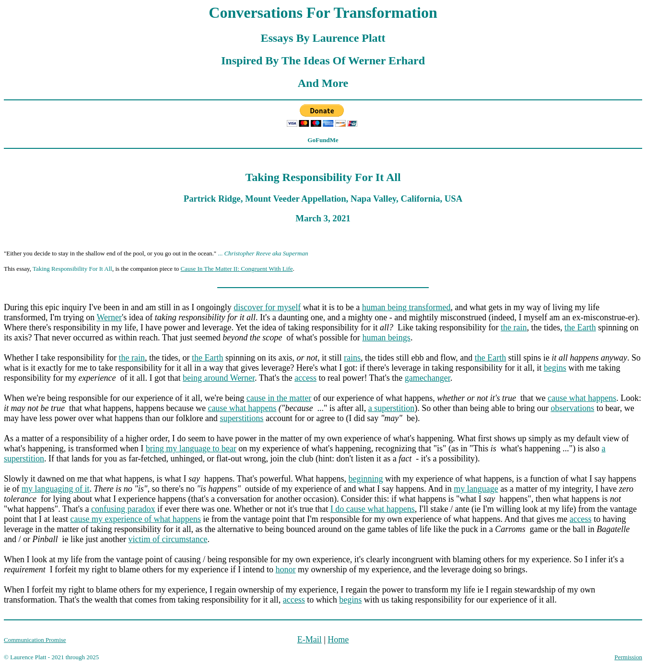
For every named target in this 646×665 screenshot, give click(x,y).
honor (286, 569)
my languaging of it (55, 489)
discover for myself (267, 307)
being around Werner (219, 378)
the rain (514, 327)
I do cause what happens (372, 509)
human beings (386, 337)
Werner (109, 317)
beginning (365, 479)
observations (572, 408)
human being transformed (406, 307)
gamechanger (427, 378)
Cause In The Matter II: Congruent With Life (237, 268)
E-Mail (309, 639)
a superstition (391, 408)
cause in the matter (279, 398)
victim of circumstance (167, 539)
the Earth (580, 327)
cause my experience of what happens (135, 519)
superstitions (241, 418)
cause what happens (582, 398)
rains (352, 358)
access (305, 378)
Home (338, 639)
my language (476, 489)
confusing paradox (123, 509)
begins (555, 368)
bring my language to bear (191, 448)
